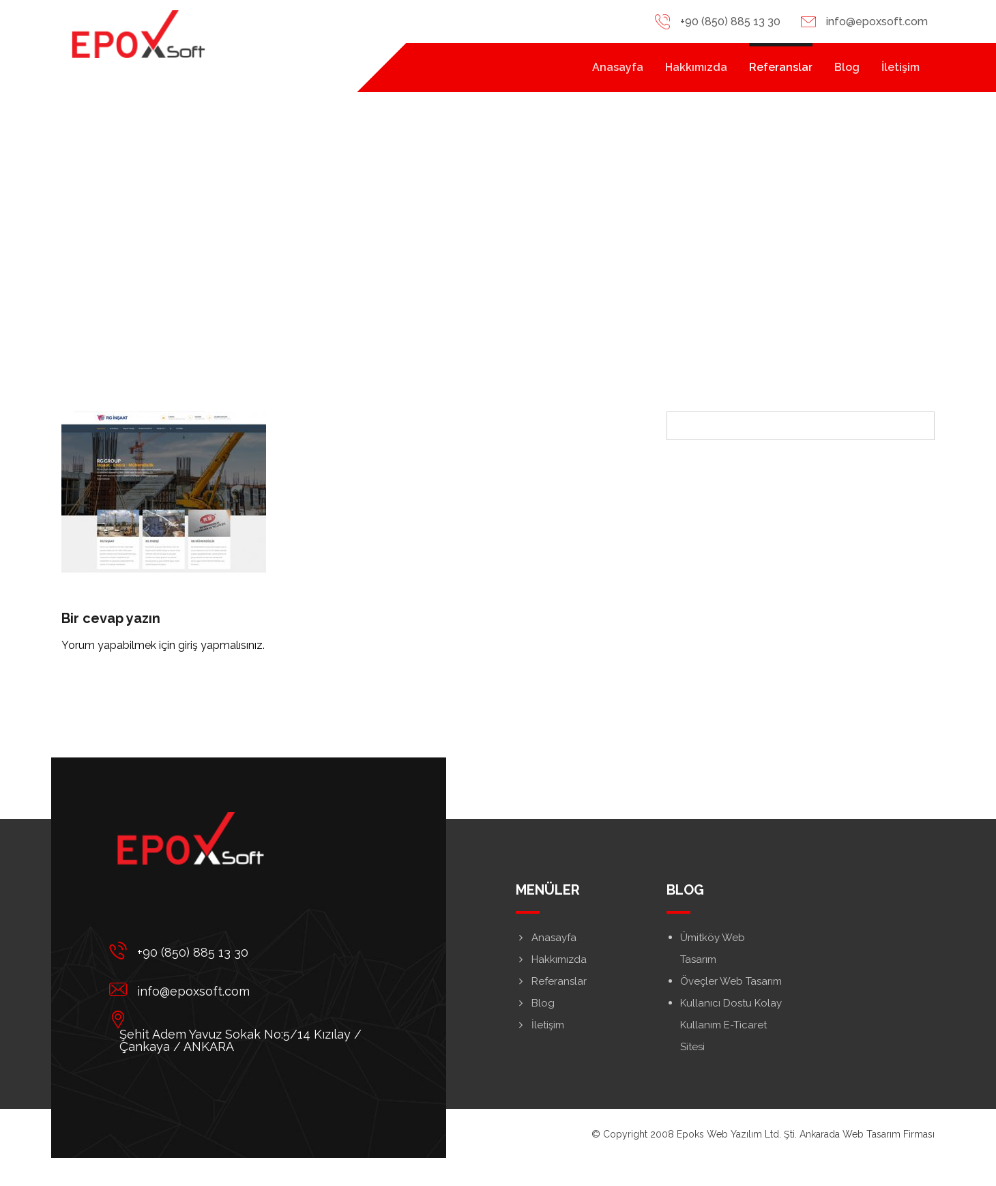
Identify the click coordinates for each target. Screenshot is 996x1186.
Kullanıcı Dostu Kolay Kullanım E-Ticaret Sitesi (731, 1025)
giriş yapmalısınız (220, 645)
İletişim (540, 1025)
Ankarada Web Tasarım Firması (867, 1134)
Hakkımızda (551, 959)
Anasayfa (546, 937)
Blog (535, 1003)
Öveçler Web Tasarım (731, 981)
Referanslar (551, 981)
